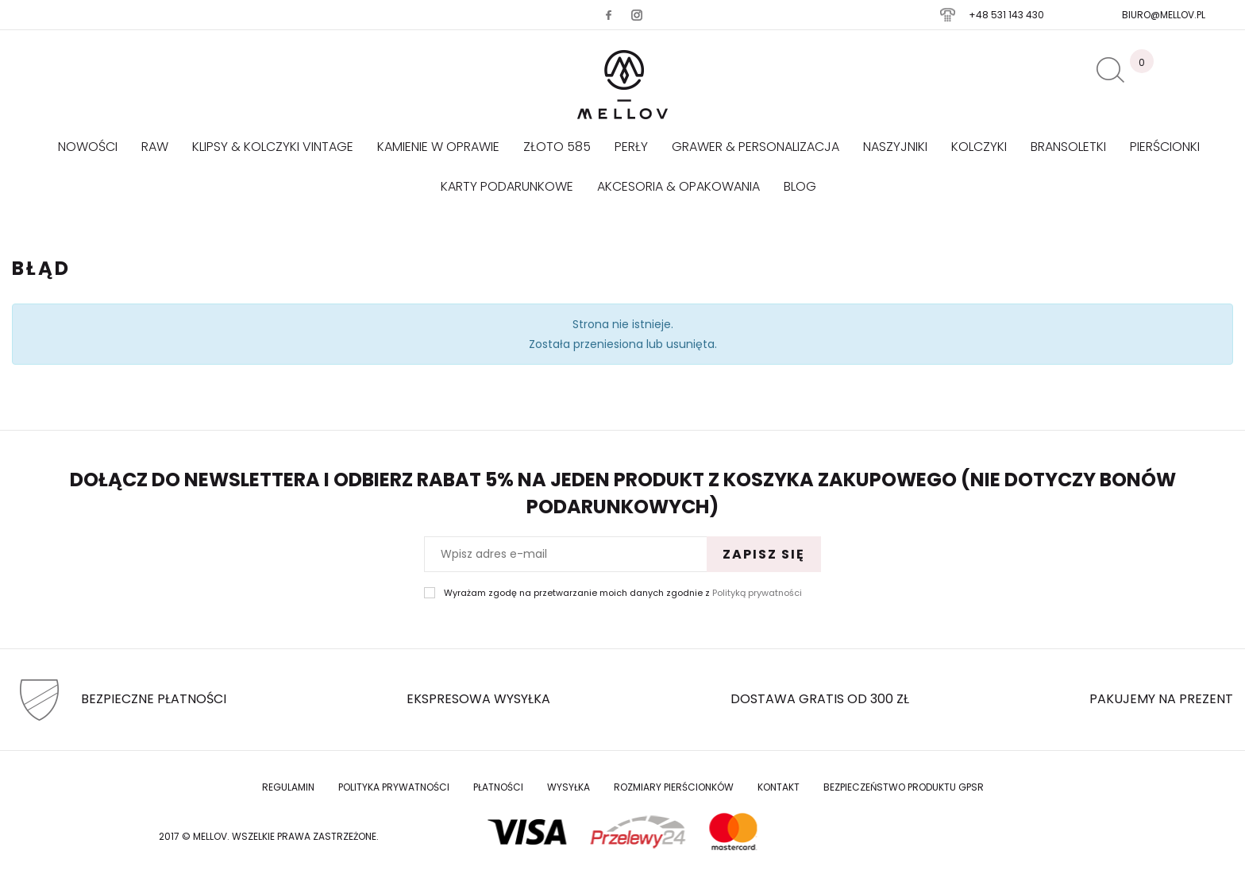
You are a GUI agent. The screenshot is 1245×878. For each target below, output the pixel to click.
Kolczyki (979, 146)
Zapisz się (764, 554)
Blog (800, 186)
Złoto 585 (557, 146)
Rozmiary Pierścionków (674, 787)
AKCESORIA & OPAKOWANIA (678, 186)
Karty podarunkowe (507, 186)
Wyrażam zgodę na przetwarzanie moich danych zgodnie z (623, 593)
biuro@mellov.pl (1163, 14)
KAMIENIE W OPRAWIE (438, 146)
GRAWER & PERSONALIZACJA (755, 146)
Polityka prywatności (393, 787)
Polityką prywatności (757, 592)
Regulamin (288, 787)
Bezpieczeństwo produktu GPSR (903, 787)
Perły (631, 146)
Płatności (498, 787)
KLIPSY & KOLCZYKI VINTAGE (272, 146)
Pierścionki (1165, 146)
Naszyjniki (895, 146)
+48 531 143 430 (1006, 14)
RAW (154, 146)
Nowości (88, 146)
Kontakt (778, 787)
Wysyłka (568, 787)
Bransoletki (1068, 146)
